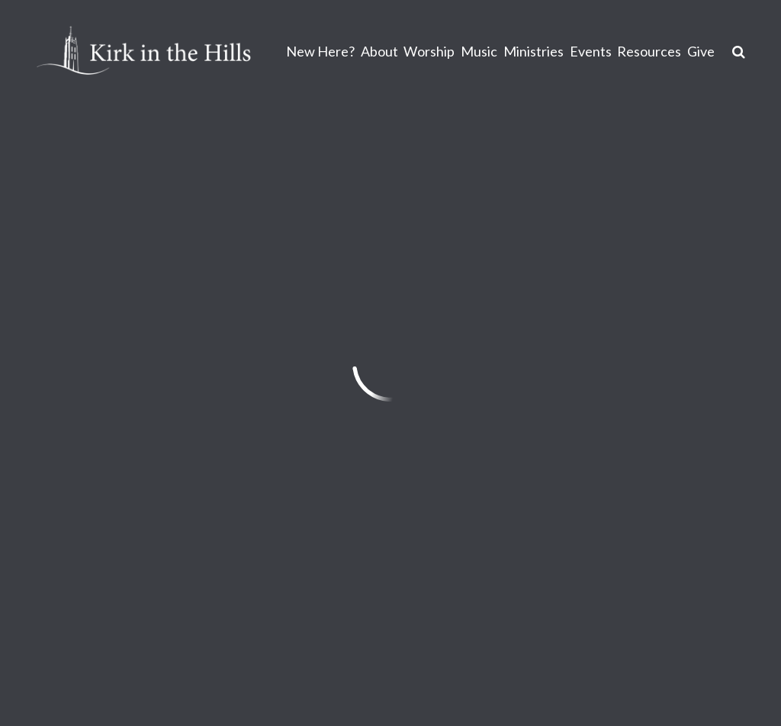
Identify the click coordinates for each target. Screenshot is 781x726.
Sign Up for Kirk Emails (493, 585)
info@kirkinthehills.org (101, 539)
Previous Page (105, 334)
